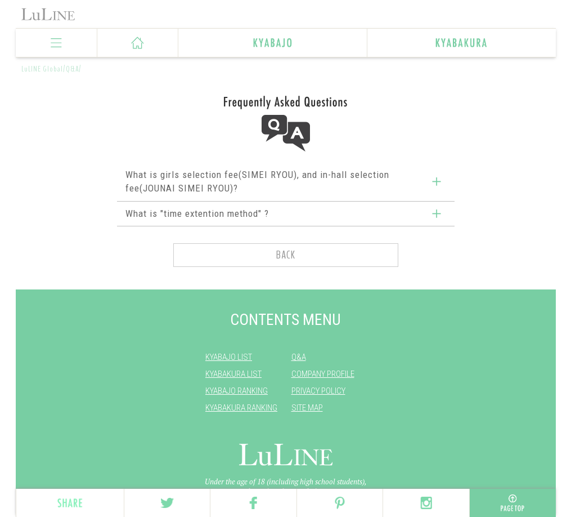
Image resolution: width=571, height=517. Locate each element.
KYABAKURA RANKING (241, 408)
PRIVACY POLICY (318, 391)
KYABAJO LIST (228, 357)
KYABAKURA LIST (233, 374)
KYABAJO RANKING (236, 391)
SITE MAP (307, 408)
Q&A (298, 357)
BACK (285, 254)
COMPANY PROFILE (322, 374)
